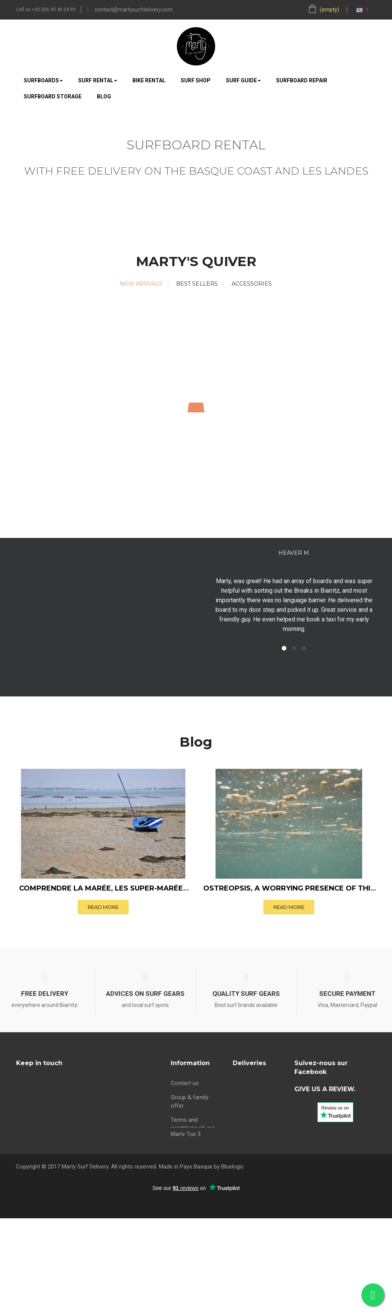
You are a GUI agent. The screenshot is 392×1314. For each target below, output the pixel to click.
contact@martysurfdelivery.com (134, 10)
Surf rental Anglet (255, 1154)
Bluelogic (232, 1262)
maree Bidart (187, 1168)
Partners (181, 1139)
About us (182, 1154)
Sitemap (181, 1182)
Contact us (185, 1080)
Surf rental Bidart (254, 1117)
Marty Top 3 (186, 1196)
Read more (103, 907)
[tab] (141, 284)
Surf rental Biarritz (255, 1102)
